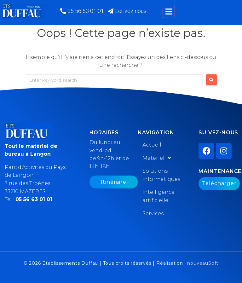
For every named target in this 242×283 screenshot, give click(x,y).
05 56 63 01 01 (33, 199)
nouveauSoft (202, 263)
